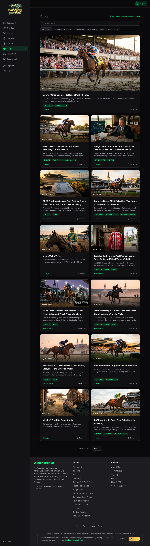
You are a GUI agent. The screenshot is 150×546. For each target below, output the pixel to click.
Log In (114, 478)
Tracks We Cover (80, 504)
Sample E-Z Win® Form (83, 482)
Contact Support (118, 486)
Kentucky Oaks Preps (82, 497)
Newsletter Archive (81, 501)
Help (7, 542)
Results (8, 33)
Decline (122, 539)
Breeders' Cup (60, 29)
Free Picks (80, 29)
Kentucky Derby (105, 29)
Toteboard (9, 23)
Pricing (8, 43)
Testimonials (10, 59)
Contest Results (79, 512)
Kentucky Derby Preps (83, 493)
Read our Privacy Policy (74, 540)
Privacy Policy (82, 526)
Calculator (9, 38)
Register (8, 66)
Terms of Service (97, 526)
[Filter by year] (46, 29)
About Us (115, 467)
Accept (134, 539)
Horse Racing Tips (81, 486)
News (116, 29)
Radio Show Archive (82, 516)
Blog (15, 49)
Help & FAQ (116, 482)
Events (71, 29)
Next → (97, 448)
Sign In (8, 71)
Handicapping (92, 29)
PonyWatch (9, 54)
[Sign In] (141, 3)
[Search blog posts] (90, 23)
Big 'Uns (8, 28)
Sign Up (114, 474)
